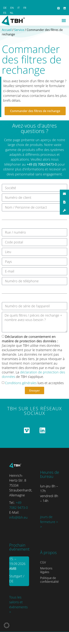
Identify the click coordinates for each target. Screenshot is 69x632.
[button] (63, 20)
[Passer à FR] (25, 7)
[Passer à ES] (4, 12)
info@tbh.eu (18, 517)
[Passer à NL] (11, 12)
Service (19, 30)
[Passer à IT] (19, 7)
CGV (43, 562)
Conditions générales (21, 383)
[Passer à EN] (12, 7)
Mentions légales (46, 570)
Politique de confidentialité (49, 580)
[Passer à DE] (4, 7)
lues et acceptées (34, 383)
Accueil (7, 30)
